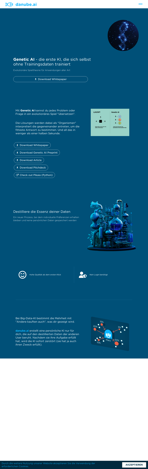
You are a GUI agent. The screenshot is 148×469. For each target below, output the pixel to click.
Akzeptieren (134, 464)
